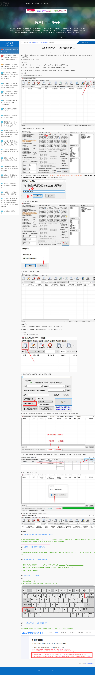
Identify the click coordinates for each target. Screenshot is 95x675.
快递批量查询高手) (90, 663)
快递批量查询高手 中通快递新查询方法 (9, 50)
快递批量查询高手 (47, 22)
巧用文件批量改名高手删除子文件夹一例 (9, 110)
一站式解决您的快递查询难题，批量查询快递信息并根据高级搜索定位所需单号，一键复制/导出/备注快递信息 (9, 133)
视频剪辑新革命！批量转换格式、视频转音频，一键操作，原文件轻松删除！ (9, 124)
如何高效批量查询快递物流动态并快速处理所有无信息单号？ (9, 151)
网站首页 (28, 3)
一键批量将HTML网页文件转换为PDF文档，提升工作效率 (9, 193)
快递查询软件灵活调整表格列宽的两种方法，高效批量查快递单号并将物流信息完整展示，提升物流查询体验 (9, 75)
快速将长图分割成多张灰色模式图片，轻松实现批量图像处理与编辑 (9, 168)
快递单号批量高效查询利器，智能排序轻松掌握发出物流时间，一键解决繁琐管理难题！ (9, 57)
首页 (30, 42)
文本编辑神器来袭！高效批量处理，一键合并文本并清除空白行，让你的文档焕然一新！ (9, 143)
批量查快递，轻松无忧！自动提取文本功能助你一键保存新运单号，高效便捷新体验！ (9, 85)
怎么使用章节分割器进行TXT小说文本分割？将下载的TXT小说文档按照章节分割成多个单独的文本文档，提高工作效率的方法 (9, 202)
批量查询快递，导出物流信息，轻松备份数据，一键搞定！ (9, 160)
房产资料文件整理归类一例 (9, 212)
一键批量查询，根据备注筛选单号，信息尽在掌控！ (9, 116)
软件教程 (37, 3)
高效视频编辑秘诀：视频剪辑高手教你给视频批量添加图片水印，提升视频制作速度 (9, 93)
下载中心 (46, 3)
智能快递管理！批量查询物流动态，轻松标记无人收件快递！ (9, 177)
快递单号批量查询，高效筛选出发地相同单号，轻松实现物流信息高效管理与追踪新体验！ (9, 66)
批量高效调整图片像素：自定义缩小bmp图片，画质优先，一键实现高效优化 (9, 102)
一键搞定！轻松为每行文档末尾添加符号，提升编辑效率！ (9, 185)
